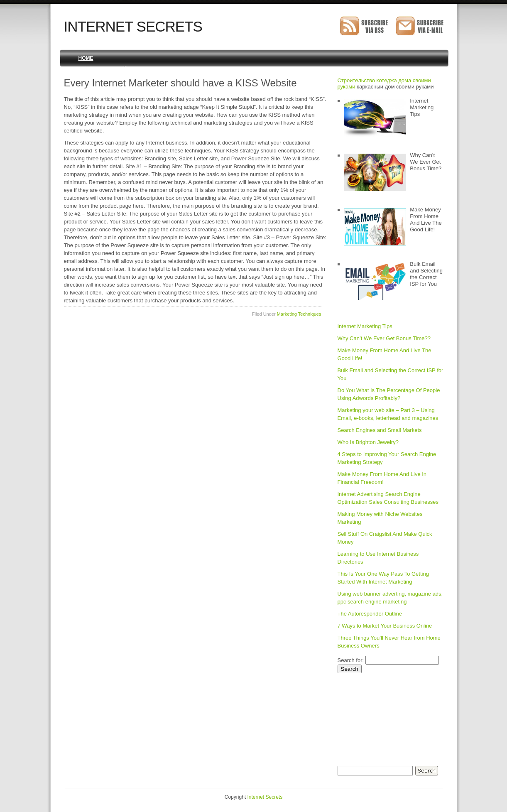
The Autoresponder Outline (370, 614)
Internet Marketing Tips (365, 326)
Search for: (351, 660)
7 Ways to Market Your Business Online (385, 626)
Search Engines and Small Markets (380, 430)
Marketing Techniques (299, 314)
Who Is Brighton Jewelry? (368, 442)
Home (85, 58)
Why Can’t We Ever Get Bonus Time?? (384, 338)
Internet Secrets (133, 26)
